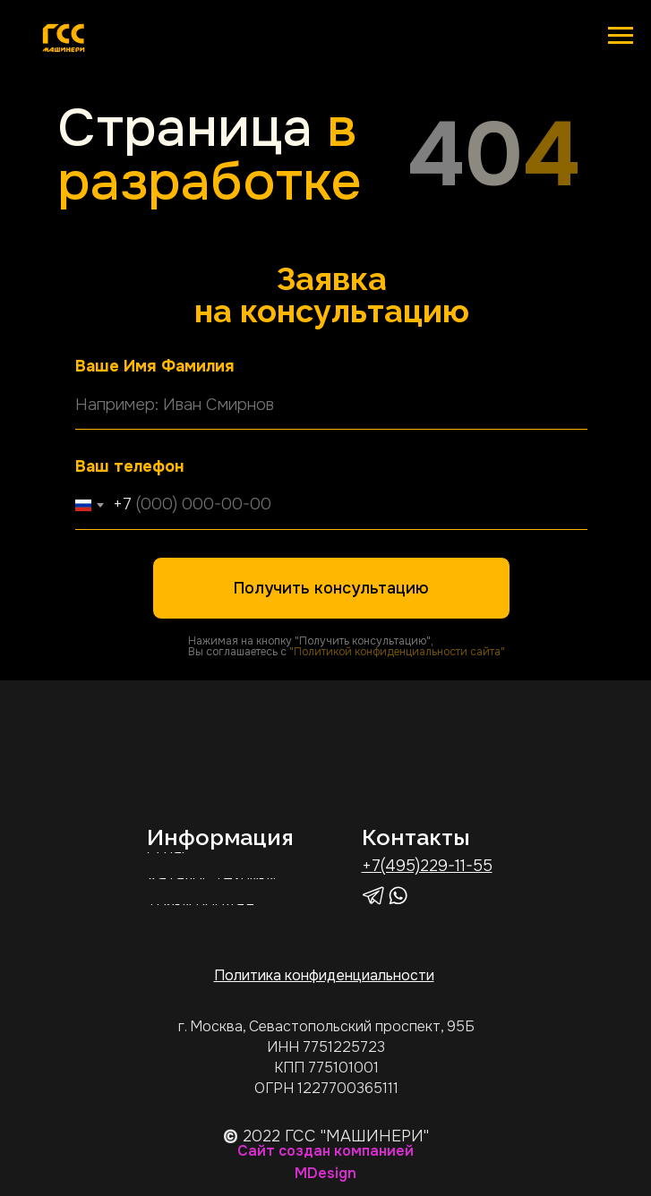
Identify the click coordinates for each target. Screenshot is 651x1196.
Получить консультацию (331, 588)
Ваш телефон (129, 466)
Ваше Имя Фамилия (155, 366)
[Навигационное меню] (620, 36)
